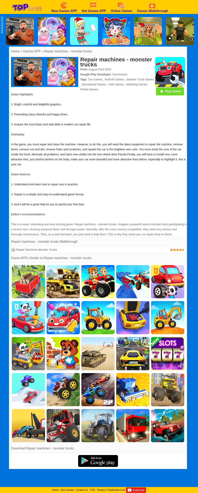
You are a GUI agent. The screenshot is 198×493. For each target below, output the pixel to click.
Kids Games (116, 84)
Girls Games (67, 490)
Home (15, 51)
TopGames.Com (116, 490)
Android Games (114, 79)
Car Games (95, 79)
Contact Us (82, 490)
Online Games (89, 89)
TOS (92, 490)
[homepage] (27, 1)
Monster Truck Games (140, 79)
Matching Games (136, 84)
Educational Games (94, 84)
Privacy (101, 490)
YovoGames (119, 74)
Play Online (170, 91)
